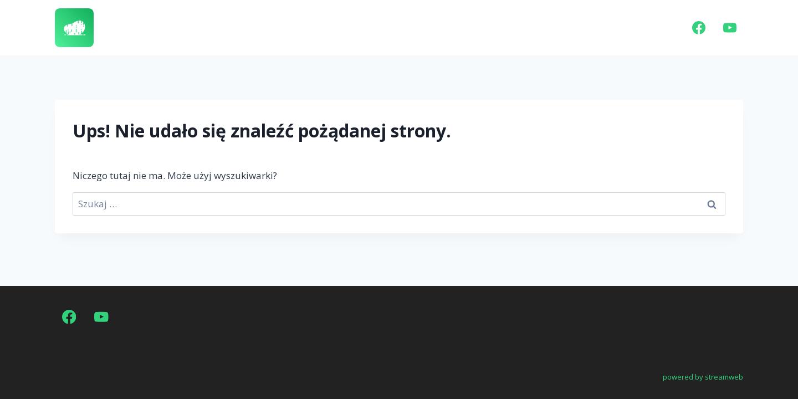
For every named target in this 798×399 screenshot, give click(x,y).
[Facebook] (699, 27)
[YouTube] (730, 27)
